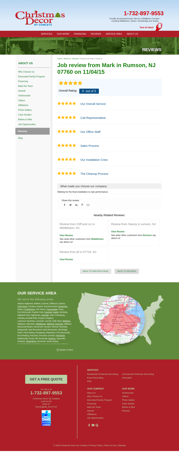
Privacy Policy (95, 446)
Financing (23, 82)
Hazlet (55, 313)
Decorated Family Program (31, 77)
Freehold (48, 313)
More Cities (66, 351)
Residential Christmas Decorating (102, 375)
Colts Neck (22, 307)
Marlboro (66, 322)
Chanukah (127, 378)
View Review (66, 236)
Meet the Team (25, 87)
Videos (21, 101)
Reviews (22, 132)
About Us (25, 64)
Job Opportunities (27, 125)
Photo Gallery (25, 111)
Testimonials (24, 96)
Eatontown (63, 307)
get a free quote (46, 380)
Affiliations (23, 106)
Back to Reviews (126, 272)
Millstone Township (55, 325)
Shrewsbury (31, 342)
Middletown (97, 240)
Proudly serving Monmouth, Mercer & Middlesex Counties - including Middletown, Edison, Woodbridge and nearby (135, 19)
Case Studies (24, 116)
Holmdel (45, 316)
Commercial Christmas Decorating (138, 375)
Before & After (25, 120)
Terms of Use (110, 446)
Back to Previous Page (96, 272)
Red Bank (60, 336)
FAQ (89, 382)
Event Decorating (95, 378)
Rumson (147, 236)
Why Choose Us (26, 72)
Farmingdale (51, 310)
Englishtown (29, 310)
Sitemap (122, 446)
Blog (20, 139)
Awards (22, 92)
